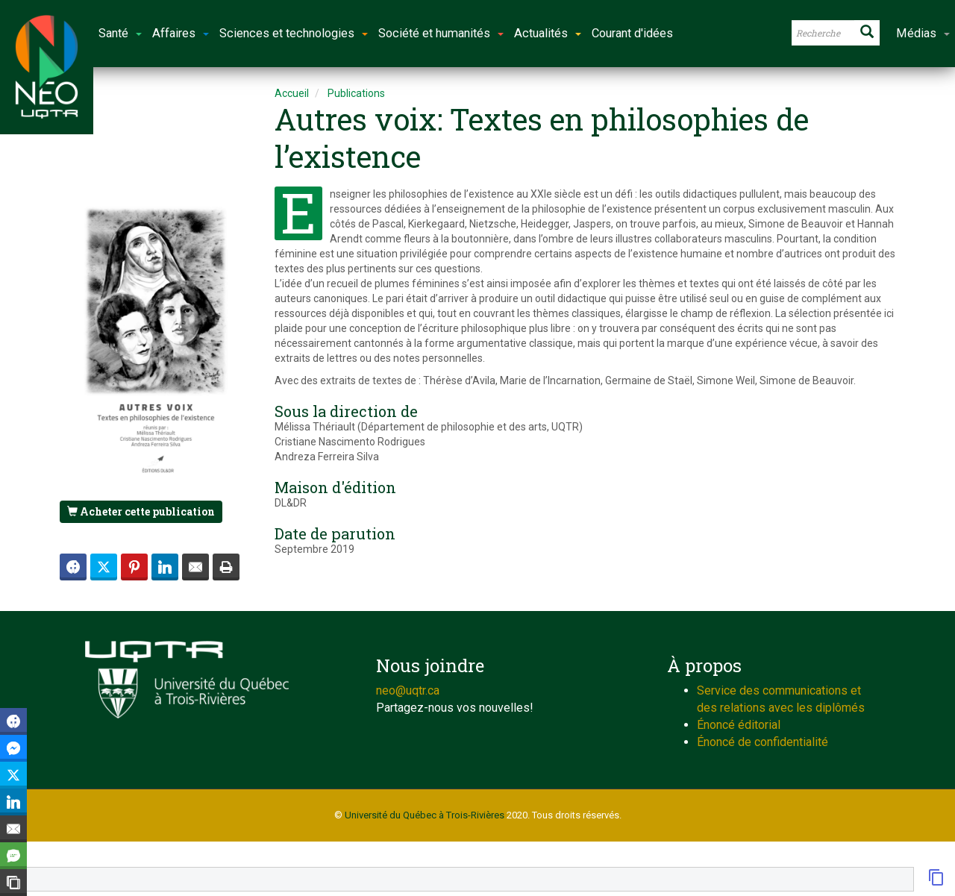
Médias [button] (923, 33)
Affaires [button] (180, 33)
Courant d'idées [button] (632, 33)
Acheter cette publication (141, 511)
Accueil (292, 93)
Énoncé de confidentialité (762, 742)
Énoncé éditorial (738, 725)
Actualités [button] (547, 33)
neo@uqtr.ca (407, 690)
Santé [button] (120, 33)
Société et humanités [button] (441, 33)
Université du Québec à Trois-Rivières (424, 815)
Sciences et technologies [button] (293, 33)
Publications (356, 93)
